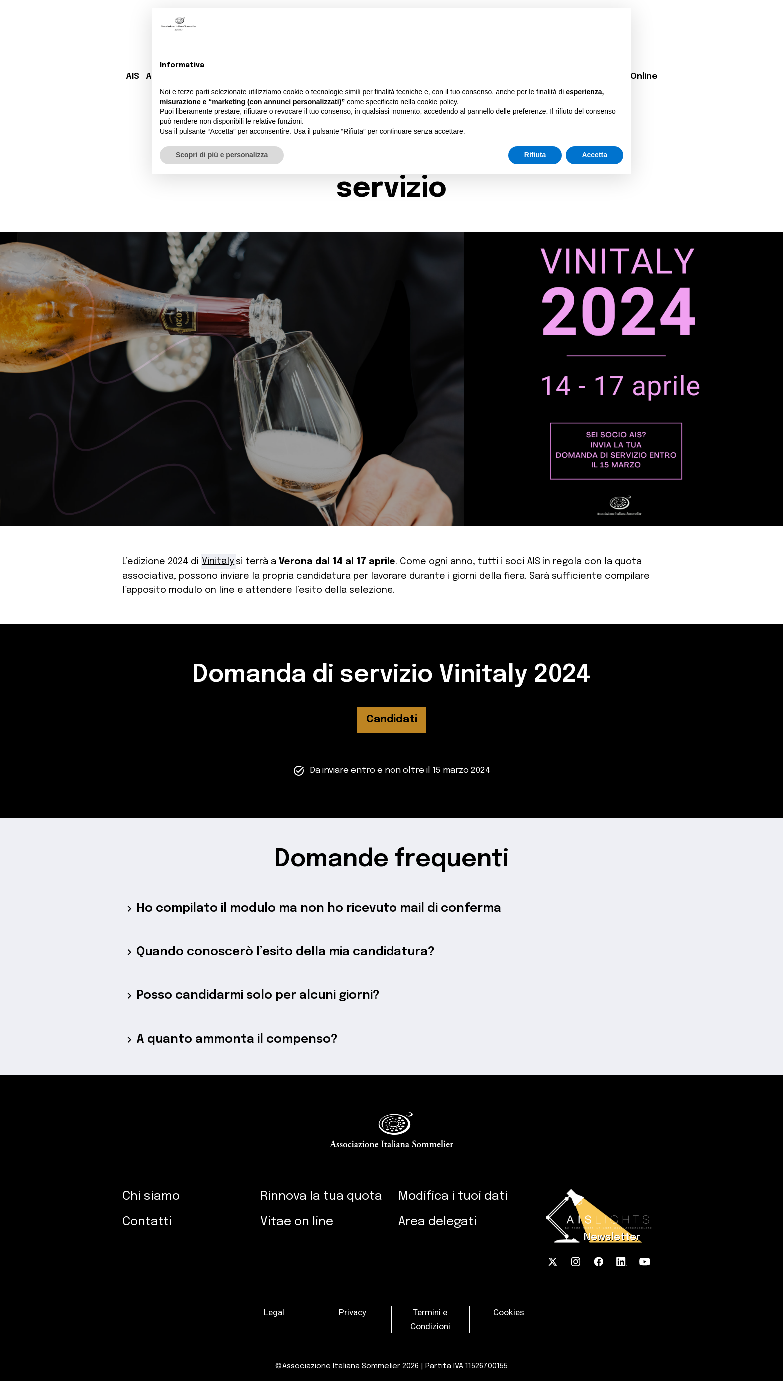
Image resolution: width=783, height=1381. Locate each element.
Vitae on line (296, 1222)
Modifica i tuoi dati (453, 1196)
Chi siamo (151, 1196)
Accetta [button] (594, 155)
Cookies (508, 1312)
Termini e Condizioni (430, 1319)
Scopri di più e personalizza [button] (222, 155)
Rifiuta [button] (535, 155)
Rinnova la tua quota (321, 1196)
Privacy (352, 1312)
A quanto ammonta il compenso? (230, 1040)
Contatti (147, 1222)
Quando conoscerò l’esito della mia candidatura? (278, 952)
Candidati (391, 719)
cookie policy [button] (437, 102)
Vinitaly (218, 561)
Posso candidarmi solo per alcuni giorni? (251, 996)
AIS (132, 76)
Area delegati (437, 1222)
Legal (274, 1312)
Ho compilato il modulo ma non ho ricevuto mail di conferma (311, 909)
